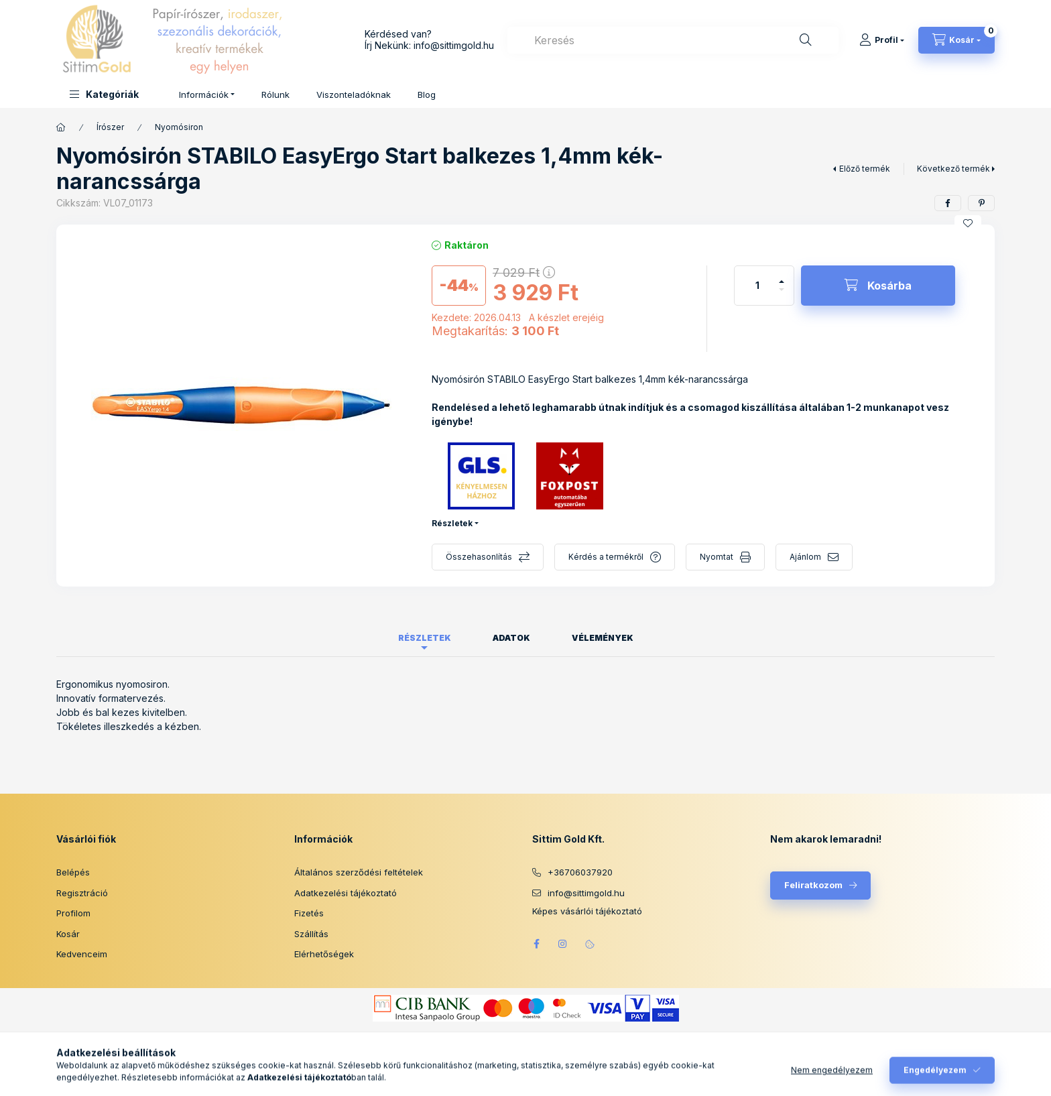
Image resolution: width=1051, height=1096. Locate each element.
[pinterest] (981, 203)
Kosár (68, 933)
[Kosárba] (878, 285)
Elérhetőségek (324, 954)
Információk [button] (204, 94)
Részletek (452, 523)
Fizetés (309, 913)
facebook (536, 943)
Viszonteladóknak (353, 94)
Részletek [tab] (424, 638)
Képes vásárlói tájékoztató (587, 911)
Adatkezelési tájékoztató (345, 893)
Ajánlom (805, 557)
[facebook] (947, 203)
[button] (104, 94)
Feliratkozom (813, 884)
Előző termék (864, 169)
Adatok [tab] (511, 638)
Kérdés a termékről (605, 557)
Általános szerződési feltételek (358, 872)
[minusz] (781, 295)
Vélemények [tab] (602, 638)
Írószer (110, 127)
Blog (427, 94)
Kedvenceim (81, 954)
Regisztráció (82, 893)
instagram (563, 943)
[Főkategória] (61, 127)
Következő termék (953, 169)
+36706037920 (580, 872)
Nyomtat (716, 557)
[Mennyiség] (757, 285)
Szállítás (311, 933)
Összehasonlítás (479, 557)
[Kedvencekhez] (967, 223)
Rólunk (275, 94)
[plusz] (781, 276)
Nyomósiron (179, 127)
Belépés (73, 872)
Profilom (73, 913)
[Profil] (881, 40)
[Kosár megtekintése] (956, 40)
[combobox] (673, 40)
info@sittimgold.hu (454, 45)
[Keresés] (805, 40)
